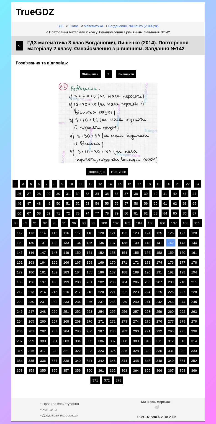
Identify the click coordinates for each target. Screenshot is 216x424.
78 (107, 213)
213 (31, 292)
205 (136, 282)
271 (101, 321)
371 (95, 380)
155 (136, 252)
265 (31, 321)
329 (147, 351)
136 (101, 243)
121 (113, 233)
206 (147, 282)
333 (194, 351)
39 (146, 194)
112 (20, 233)
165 (54, 262)
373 (118, 380)
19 (159, 184)
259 (159, 311)
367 (171, 370)
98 (84, 223)
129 (20, 243)
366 (159, 370)
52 (78, 203)
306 (101, 341)
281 (31, 331)
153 (113, 252)
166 (66, 262)
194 (194, 272)
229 (20, 302)
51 (68, 203)
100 (104, 223)
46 (19, 203)
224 (147, 292)
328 (136, 351)
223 (136, 292)
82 (146, 213)
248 (43, 311)
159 (171, 252)
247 (31, 311)
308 (124, 341)
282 (43, 331)
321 (66, 351)
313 (182, 341)
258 (147, 311)
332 (182, 351)
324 (101, 351)
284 (66, 331)
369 (194, 370)
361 (101, 370)
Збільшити (90, 74)
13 (100, 184)
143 (182, 243)
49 (49, 203)
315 (20, 351)
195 (20, 282)
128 (194, 233)
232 (54, 302)
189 (136, 272)
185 (89, 272)
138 (124, 243)
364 (136, 370)
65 (194, 203)
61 (165, 203)
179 (20, 272)
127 (182, 233)
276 (159, 321)
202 (101, 282)
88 (16, 223)
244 (182, 302)
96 (74, 223)
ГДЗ (60, 26)
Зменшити (126, 74)
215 (54, 292)
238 (113, 302)
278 (182, 321)
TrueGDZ (35, 12)
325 (113, 351)
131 (43, 243)
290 (136, 331)
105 (151, 223)
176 (171, 262)
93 (55, 223)
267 (54, 321)
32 (78, 194)
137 (113, 243)
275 (147, 321)
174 (159, 262)
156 (147, 252)
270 (89, 321)
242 (159, 302)
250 (54, 311)
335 (31, 361)
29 (49, 194)
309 (136, 341)
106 (162, 223)
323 (89, 351)
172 (136, 262)
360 (89, 370)
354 (31, 370)
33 (87, 194)
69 (49, 213)
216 (66, 292)
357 (66, 370)
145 (20, 252)
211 (194, 282)
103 (127, 223)
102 (115, 223)
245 (194, 302)
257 (136, 311)
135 (89, 243)
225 (159, 292)
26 (19, 194)
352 (194, 361)
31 (68, 194)
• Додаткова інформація (59, 415)
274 (136, 321)
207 (159, 282)
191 (159, 272)
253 (89, 311)
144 (194, 243)
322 (78, 351)
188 (124, 272)
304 (78, 341)
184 (78, 272)
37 (126, 194)
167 (78, 262)
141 (159, 243)
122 (124, 233)
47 (29, 203)
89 (25, 223)
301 (54, 341)
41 (165, 194)
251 (66, 311)
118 (89, 233)
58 (136, 203)
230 (31, 302)
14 (110, 184)
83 (155, 213)
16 (129, 184)
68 (39, 213)
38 (136, 194)
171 (124, 262)
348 (159, 361)
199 (66, 282)
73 (78, 213)
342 (101, 361)
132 (54, 243)
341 (89, 361)
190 (147, 272)
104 (139, 223)
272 (113, 321)
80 (126, 213)
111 (197, 223)
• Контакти (48, 409)
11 (81, 184)
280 (20, 331)
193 (182, 272)
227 (182, 292)
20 (168, 184)
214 (43, 292)
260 (171, 311)
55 (107, 203)
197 (43, 282)
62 (175, 203)
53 (87, 203)
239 (124, 302)
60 (155, 203)
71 (58, 213)
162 (20, 262)
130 (31, 243)
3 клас (74, 26)
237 (101, 302)
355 (43, 370)
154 (124, 252)
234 (78, 302)
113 (31, 233)
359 (78, 370)
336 (43, 361)
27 (29, 194)
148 (54, 252)
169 (101, 262)
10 (71, 184)
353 (20, 370)
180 (31, 272)
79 (116, 213)
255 (113, 311)
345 (136, 361)
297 (20, 341)
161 (194, 252)
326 (124, 351)
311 (159, 341)
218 (89, 292)
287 (101, 331)
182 (54, 272)
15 (120, 184)
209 (171, 282)
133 (66, 243)
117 (78, 233)
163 (31, 262)
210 (182, 282)
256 (124, 311)
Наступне (118, 172)
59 (146, 203)
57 (126, 203)
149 (66, 252)
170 (113, 262)
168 (89, 262)
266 (43, 321)
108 (185, 223)
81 (136, 213)
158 (159, 252)
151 (89, 252)
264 (20, 321)
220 (101, 292)
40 (155, 194)
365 (147, 370)
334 (20, 361)
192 (171, 272)
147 (43, 252)
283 (54, 331)
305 (89, 341)
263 (194, 311)
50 (58, 203)
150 (78, 252)
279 (194, 321)
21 (178, 184)
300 (43, 341)
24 (197, 184)
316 (31, 351)
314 (194, 341)
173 (147, 262)
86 (185, 213)
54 (97, 203)
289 (124, 331)
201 (89, 282)
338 (66, 361)
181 (43, 272)
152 (101, 252)
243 (171, 302)
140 (147, 243)
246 (20, 311)
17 (139, 184)
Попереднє (96, 172)
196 (31, 282)
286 (89, 331)
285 (78, 331)
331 (171, 351)
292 (159, 331)
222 (124, 292)
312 (171, 341)
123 (136, 233)
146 (31, 252)
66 (19, 213)
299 (31, 341)
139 (136, 243)
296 (194, 331)
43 (185, 194)
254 (101, 311)
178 (194, 262)
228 (194, 292)
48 (39, 203)
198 (54, 282)
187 (113, 272)
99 (93, 223)
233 (66, 302)
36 (116, 194)
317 (43, 351)
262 (182, 311)
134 (78, 243)
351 (182, 361)
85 (175, 213)
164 (43, 262)
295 (182, 331)
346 (147, 361)
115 (54, 233)
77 (97, 213)
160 (182, 252)
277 (171, 321)
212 (20, 292)
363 (124, 370)
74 (87, 213)
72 (68, 213)
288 (113, 331)
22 (188, 184)
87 (194, 213)
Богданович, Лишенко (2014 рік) (133, 26)
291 (147, 331)
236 (89, 302)
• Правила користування (59, 404)
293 (171, 331)
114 (43, 233)
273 (124, 321)
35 (107, 194)
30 (58, 194)
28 (39, 194)
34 (97, 194)
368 (182, 370)
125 (159, 233)
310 (147, 341)
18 (149, 184)
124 (147, 233)
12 (91, 184)
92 (45, 223)
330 (159, 351)
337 (54, 361)
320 (54, 351)
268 (66, 321)
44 (194, 194)
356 (54, 370)
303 (66, 341)
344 (124, 361)
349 (171, 361)
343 (113, 361)
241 (147, 302)
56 (116, 203)
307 (113, 341)
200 (78, 282)
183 (66, 272)
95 (64, 223)
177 (182, 262)
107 (174, 223)
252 (78, 311)
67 (29, 213)
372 (107, 380)
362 (113, 370)
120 (101, 233)
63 (185, 203)
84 (165, 213)
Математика (93, 26)
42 (175, 194)
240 (136, 302)
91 (35, 223)
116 (66, 233)
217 (78, 292)
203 (113, 282)
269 (78, 321)
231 (43, 302)
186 (101, 272)
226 (171, 292)
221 (113, 292)
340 (78, 361)
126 (171, 233)
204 (124, 282)
